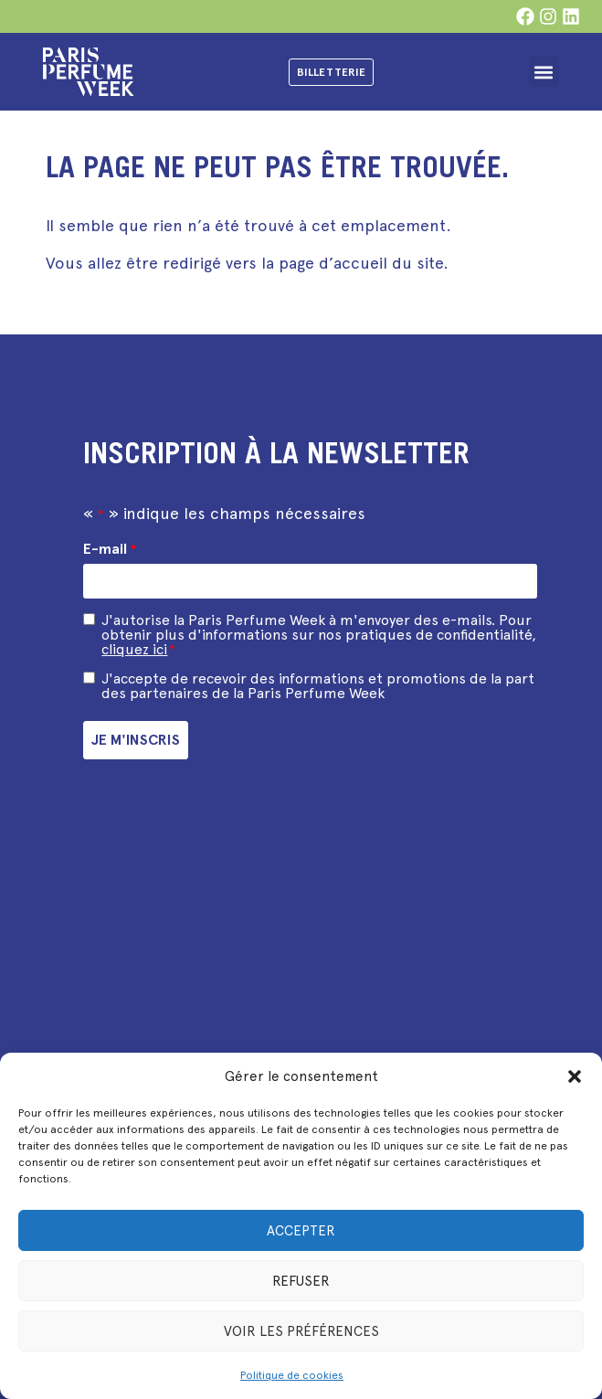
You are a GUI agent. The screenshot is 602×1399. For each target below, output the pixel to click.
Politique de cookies (291, 1375)
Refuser (301, 1281)
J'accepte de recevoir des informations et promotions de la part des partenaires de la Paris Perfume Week (317, 686)
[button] (574, 1076)
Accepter (301, 1231)
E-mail (109, 549)
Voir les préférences (301, 1331)
